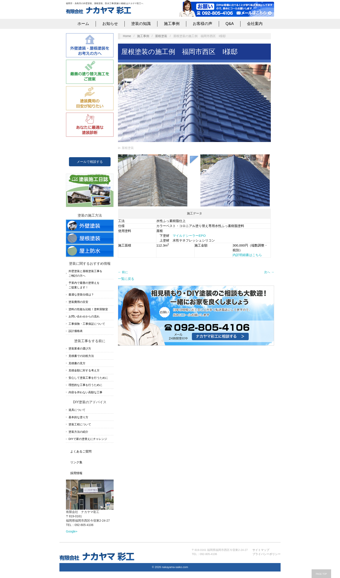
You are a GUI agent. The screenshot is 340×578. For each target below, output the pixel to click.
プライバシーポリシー (266, 554)
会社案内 (255, 23)
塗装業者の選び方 (80, 348)
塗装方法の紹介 (78, 431)
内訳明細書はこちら (247, 255)
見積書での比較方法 (81, 356)
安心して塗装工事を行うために (88, 377)
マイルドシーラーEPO (189, 235)
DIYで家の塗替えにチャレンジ (88, 439)
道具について (77, 409)
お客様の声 (202, 23)
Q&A (230, 23)
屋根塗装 (161, 36)
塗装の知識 (141, 23)
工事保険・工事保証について (87, 323)
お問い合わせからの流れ (84, 316)
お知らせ (110, 23)
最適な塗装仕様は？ (81, 294)
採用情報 (76, 473)
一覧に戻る (126, 279)
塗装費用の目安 (78, 302)
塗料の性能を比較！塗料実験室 (88, 309)
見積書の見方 (77, 363)
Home (127, 36)
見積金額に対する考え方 (84, 370)
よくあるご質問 (81, 451)
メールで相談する (90, 161)
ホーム (83, 23)
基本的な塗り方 (78, 417)
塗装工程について (80, 424)
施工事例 (172, 23)
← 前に (123, 272)
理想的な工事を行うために (85, 385)
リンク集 (76, 462)
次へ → (269, 272)
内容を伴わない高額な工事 (85, 392)
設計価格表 (76, 331)
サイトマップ (260, 550)
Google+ (71, 531)
